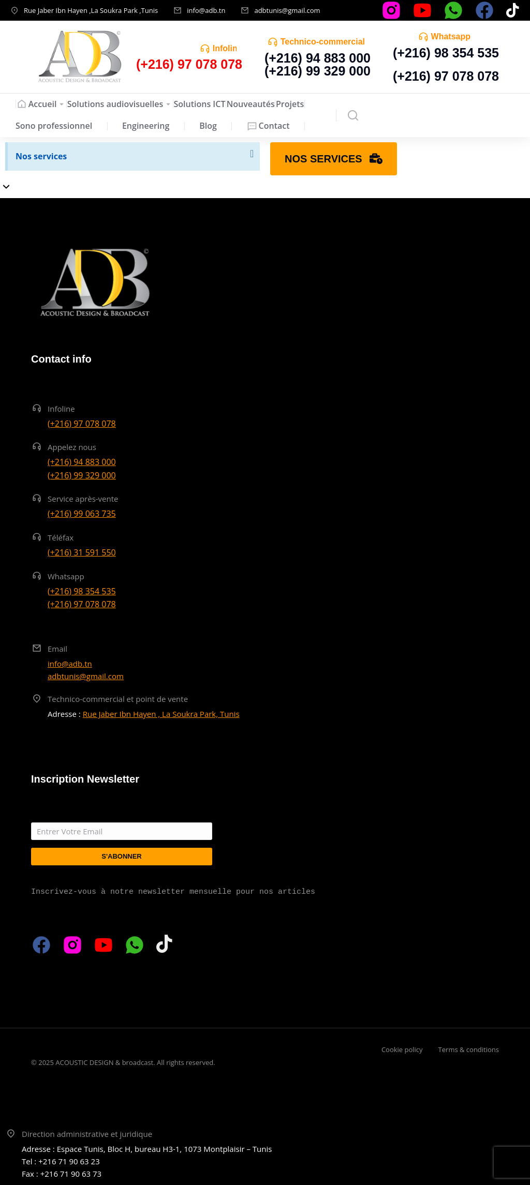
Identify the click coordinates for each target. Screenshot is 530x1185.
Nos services (41, 156)
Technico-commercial (323, 41)
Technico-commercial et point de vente (118, 699)
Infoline (227, 48)
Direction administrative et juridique (87, 1134)
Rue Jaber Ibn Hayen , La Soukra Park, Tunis (161, 714)
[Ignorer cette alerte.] (251, 154)
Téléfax (60, 537)
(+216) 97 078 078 (446, 76)
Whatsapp (450, 36)
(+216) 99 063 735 (82, 513)
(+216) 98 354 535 (446, 53)
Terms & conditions (468, 1049)
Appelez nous (72, 447)
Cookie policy (402, 1049)
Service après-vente (83, 498)
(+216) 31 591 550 (82, 552)
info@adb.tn (206, 10)
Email (57, 648)
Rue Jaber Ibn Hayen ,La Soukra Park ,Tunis (91, 10)
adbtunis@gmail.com (287, 10)
